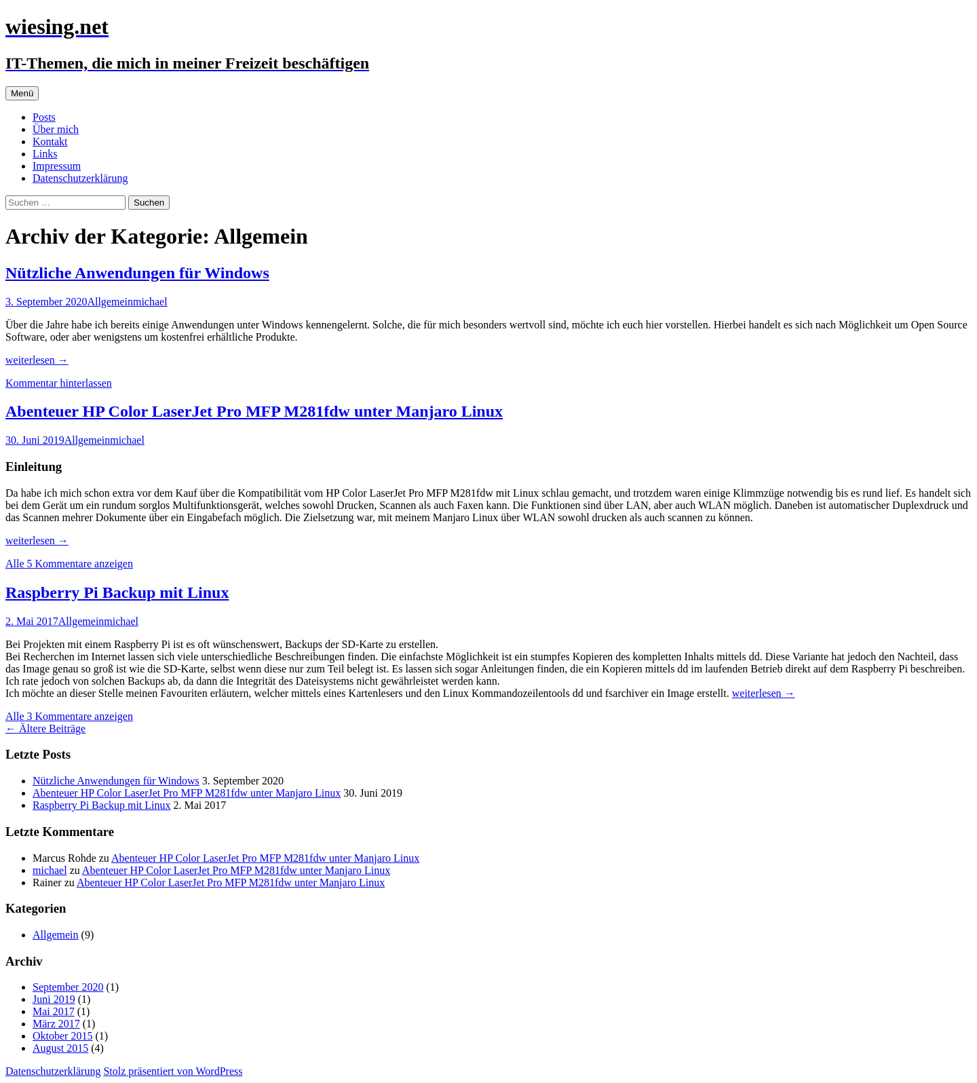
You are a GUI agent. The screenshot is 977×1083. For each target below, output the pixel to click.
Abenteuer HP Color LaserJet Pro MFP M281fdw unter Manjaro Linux (254, 411)
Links (45, 153)
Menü (22, 93)
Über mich (56, 129)
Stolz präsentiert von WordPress (172, 1071)
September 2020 (68, 987)
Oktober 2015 (62, 1036)
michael (150, 301)
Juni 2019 (54, 999)
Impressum (57, 166)
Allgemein (110, 301)
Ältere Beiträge (45, 728)
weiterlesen (37, 360)
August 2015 (60, 1048)
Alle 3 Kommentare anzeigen (69, 716)
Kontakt (50, 141)
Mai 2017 (54, 1011)
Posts (44, 117)
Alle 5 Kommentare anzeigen (69, 563)
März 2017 (56, 1023)
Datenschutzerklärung (80, 178)
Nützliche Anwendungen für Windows (137, 273)
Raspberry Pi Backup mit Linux (117, 592)
